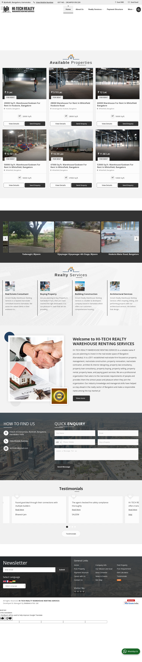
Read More (11, 522)
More (131, 9)
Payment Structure (115, 9)
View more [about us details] (80, 400)
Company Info (101, 574)
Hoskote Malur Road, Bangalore (122, 254)
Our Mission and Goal (104, 578)
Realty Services (95, 9)
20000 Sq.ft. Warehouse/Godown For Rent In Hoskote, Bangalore (22, 104)
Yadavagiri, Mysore (54, 254)
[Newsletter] (29, 578)
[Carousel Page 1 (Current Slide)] (67, 536)
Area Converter (101, 581)
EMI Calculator (122, 581)
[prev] (5, 239)
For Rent (10, 97)
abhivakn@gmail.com (19, 450)
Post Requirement (124, 578)
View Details (14, 124)
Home (68, 9)
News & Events (101, 585)
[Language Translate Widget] (14, 595)
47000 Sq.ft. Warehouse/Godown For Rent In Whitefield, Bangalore (68, 166)
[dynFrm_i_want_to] (118, 444)
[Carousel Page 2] (70, 536)
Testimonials (71, 543)
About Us (79, 9)
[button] (44, 2)
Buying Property (48, 296)
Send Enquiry (35, 124)
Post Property (79, 578)
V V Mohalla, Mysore (19, 254)
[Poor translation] (9, 627)
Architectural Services (121, 296)
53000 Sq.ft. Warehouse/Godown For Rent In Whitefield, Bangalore (115, 166)
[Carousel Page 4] (75, 536)
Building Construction (86, 296)
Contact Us (78, 589)
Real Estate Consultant (16, 296)
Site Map (99, 589)
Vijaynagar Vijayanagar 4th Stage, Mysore (88, 255)
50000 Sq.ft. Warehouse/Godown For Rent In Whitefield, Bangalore (22, 166)
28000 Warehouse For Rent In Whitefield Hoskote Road (70, 104)
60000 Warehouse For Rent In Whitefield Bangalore (117, 104)
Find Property (122, 574)
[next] (136, 239)
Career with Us (79, 585)
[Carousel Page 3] (72, 536)
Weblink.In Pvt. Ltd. (31, 612)
